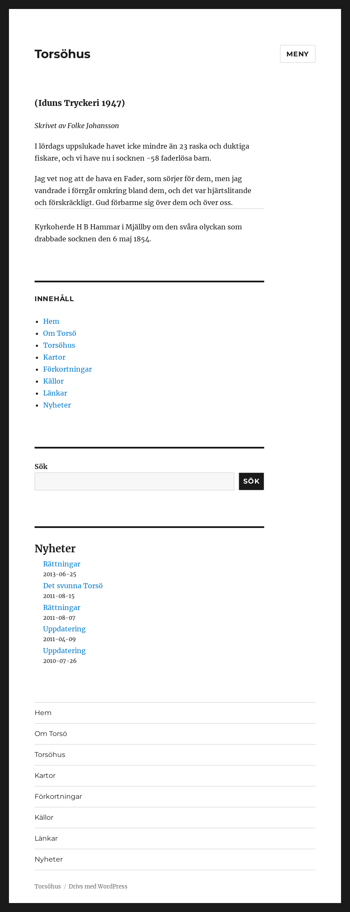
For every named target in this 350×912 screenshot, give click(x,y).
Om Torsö (59, 333)
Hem (51, 321)
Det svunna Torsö (73, 585)
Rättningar (61, 564)
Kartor (54, 357)
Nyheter (57, 405)
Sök (41, 466)
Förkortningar (67, 369)
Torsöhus (62, 54)
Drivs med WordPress (98, 886)
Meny (297, 54)
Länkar (55, 393)
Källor (53, 381)
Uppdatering (64, 629)
